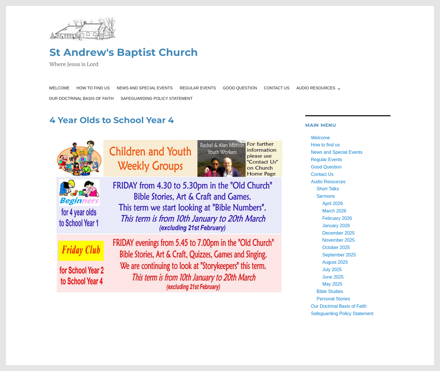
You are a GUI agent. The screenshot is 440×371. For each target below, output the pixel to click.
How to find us (93, 88)
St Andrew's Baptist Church (123, 52)
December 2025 (338, 233)
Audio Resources (315, 88)
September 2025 (339, 254)
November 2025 (338, 240)
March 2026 (334, 210)
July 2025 (332, 269)
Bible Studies (330, 291)
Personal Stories (333, 298)
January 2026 (336, 225)
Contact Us (277, 88)
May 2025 (332, 284)
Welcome (59, 88)
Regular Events (198, 88)
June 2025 (333, 277)
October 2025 (336, 247)
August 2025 (335, 262)
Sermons (326, 196)
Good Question (240, 88)
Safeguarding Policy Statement (157, 98)
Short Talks (328, 188)
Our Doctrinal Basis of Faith (81, 98)
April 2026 (332, 203)
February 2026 (337, 218)
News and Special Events (145, 88)
